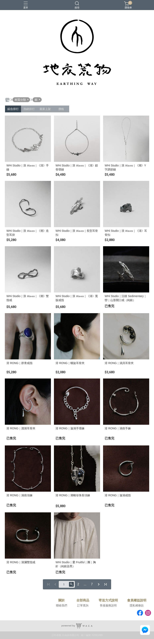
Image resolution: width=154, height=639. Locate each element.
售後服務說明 (108, 605)
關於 (61, 600)
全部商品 (82, 600)
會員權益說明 (136, 600)
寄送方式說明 (108, 600)
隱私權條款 (137, 605)
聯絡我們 (61, 605)
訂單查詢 (82, 605)
